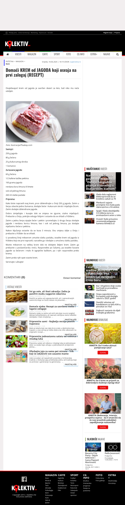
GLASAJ (103, 352)
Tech (47, 485)
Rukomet (73, 488)
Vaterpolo (74, 490)
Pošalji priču (13, 33)
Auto (47, 498)
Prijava (117, 32)
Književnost (62, 488)
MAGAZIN (32, 54)
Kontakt (50, 33)
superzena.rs (75, 62)
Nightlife (61, 478)
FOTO (68, 54)
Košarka (73, 480)
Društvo (86, 481)
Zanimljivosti (62, 485)
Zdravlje (48, 488)
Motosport (74, 485)
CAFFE (45, 54)
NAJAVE (106, 54)
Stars (47, 478)
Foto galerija (100, 480)
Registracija (107, 32)
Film (59, 490)
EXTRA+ (93, 54)
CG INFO (80, 54)
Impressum (43, 33)
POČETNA (10, 61)
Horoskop (112, 483)
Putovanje (49, 495)
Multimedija (112, 481)
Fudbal (72, 478)
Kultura (60, 480)
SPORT (57, 54)
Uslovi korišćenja (24, 33)
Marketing (34, 33)
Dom (8, 64)
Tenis (72, 483)
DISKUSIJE (97, 320)
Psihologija (49, 490)
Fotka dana (100, 478)
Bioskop (61, 483)
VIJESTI (18, 54)
